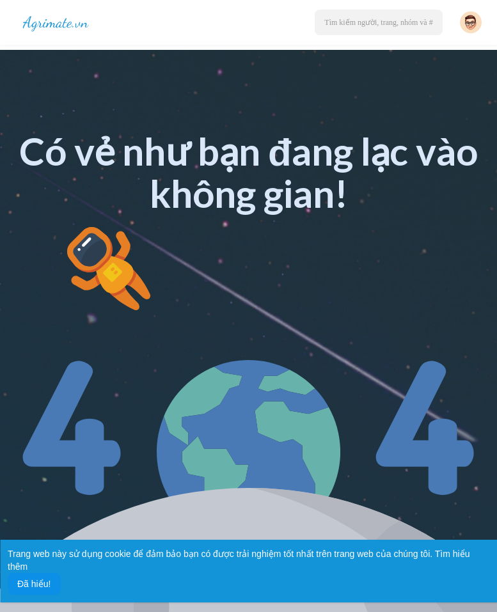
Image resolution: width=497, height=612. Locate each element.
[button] (379, 22)
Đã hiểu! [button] (34, 584)
